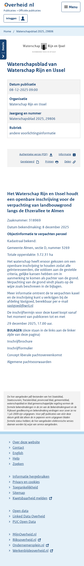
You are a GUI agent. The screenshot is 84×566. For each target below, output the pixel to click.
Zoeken (18, 464)
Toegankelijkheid (25, 487)
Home (7, 31)
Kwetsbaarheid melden (30, 498)
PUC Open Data (24, 521)
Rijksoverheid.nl (24, 539)
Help (16, 458)
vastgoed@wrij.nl (20, 305)
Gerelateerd (29, 162)
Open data (20, 511)
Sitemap (19, 493)
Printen (52, 162)
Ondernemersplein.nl (28, 545)
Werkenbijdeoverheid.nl (30, 550)
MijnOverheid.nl (24, 534)
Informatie (67, 155)
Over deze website (26, 442)
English (18, 453)
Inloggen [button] (11, 18)
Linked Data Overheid (29, 516)
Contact (18, 447)
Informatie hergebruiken (31, 476)
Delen (70, 162)
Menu (73, 7)
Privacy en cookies (26, 482)
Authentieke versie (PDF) (36, 155)
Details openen (3, 49)
